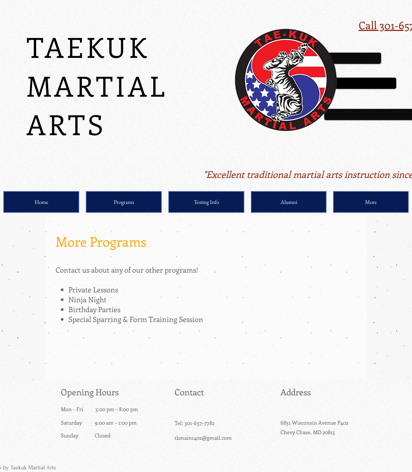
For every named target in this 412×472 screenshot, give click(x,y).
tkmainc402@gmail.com (203, 437)
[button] (124, 202)
